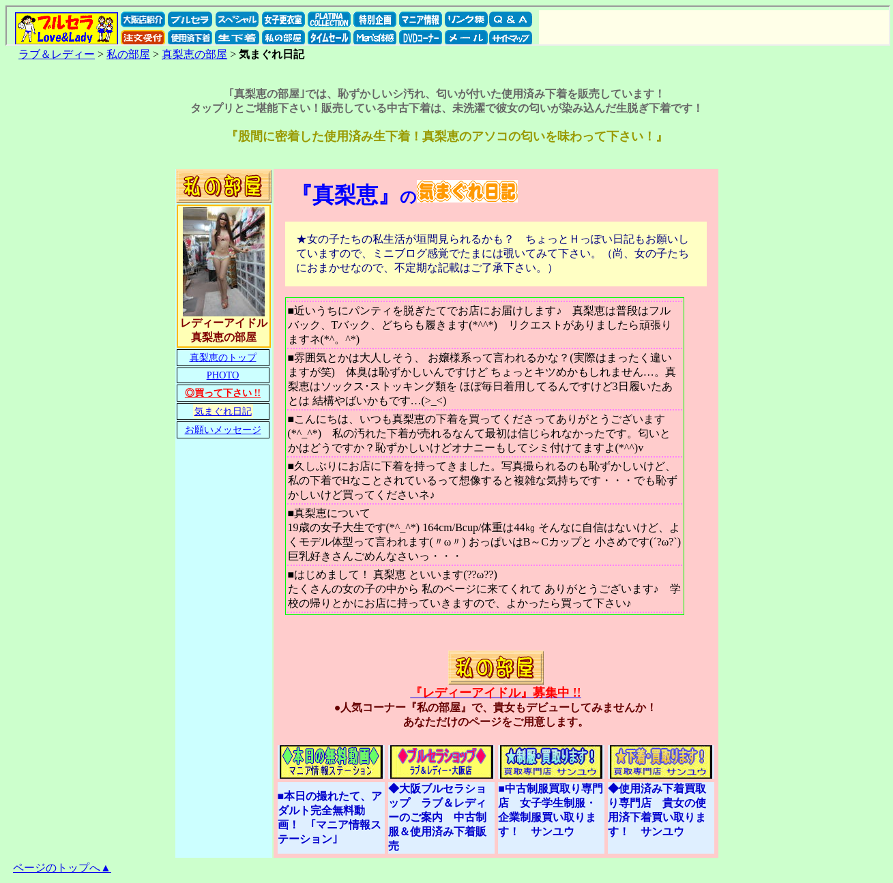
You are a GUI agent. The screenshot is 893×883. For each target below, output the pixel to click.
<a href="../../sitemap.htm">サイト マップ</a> (447, 25)
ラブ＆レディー (56, 54)
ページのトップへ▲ (62, 867)
